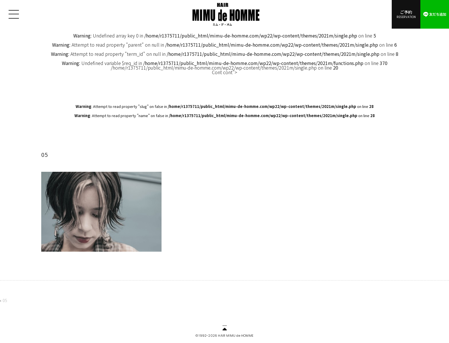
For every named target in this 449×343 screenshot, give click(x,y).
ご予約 (406, 14)
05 (5, 300)
